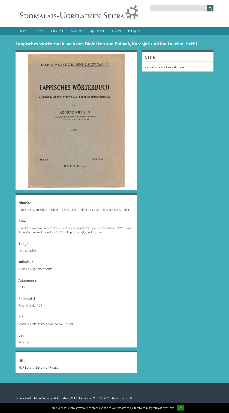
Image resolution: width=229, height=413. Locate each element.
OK (180, 407)
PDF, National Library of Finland (38, 367)
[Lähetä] (210, 8)
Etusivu (23, 31)
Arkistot (116, 31)
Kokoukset (77, 31)
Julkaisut (56, 31)
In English (134, 31)
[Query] (181, 8)
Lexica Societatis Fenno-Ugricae (165, 67)
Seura (37, 31)
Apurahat (96, 31)
